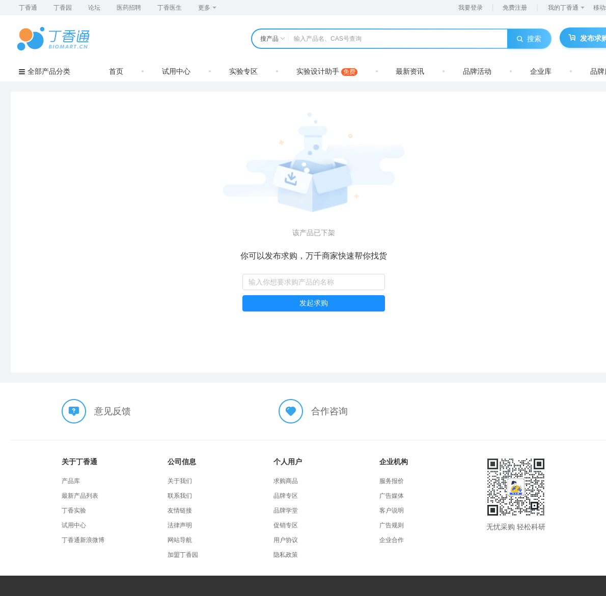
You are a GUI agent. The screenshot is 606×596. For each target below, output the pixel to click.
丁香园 (62, 7)
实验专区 (243, 71)
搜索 (529, 39)
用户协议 (285, 540)
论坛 (94, 7)
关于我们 (180, 481)
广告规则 (391, 525)
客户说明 (391, 510)
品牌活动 (477, 71)
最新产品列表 (80, 495)
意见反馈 (112, 411)
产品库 (71, 481)
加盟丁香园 (183, 554)
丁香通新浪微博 (83, 540)
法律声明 (180, 525)
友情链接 (180, 510)
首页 (116, 71)
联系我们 (180, 495)
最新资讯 (410, 71)
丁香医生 (169, 7)
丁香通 (28, 7)
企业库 (541, 71)
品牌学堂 (285, 510)
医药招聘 (129, 7)
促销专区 (285, 525)
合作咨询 (329, 411)
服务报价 (391, 481)
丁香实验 (74, 510)
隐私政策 (285, 554)
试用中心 (176, 71)
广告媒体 (391, 495)
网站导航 (180, 540)
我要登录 (470, 7)
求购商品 (285, 481)
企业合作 (391, 540)
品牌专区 (285, 495)
